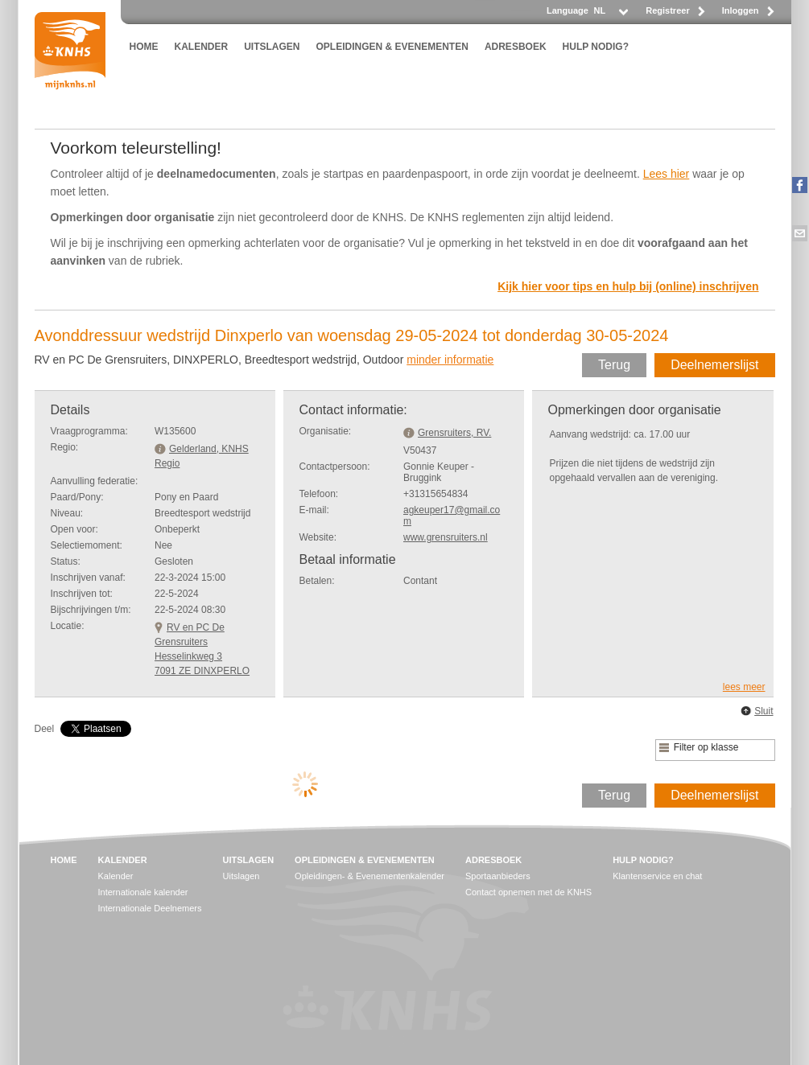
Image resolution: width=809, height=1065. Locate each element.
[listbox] (610, 15)
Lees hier (666, 173)
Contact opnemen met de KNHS (528, 892)
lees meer (744, 687)
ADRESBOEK (516, 46)
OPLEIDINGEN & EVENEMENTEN (392, 46)
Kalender (116, 876)
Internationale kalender (143, 892)
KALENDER (202, 46)
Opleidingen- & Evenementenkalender (369, 876)
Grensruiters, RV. (454, 432)
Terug (614, 365)
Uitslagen (241, 876)
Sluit (763, 711)
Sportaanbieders (497, 876)
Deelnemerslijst (714, 365)
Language (567, 10)
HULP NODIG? (596, 46)
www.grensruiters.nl (445, 537)
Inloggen (740, 10)
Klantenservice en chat (657, 876)
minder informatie (450, 359)
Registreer (667, 10)
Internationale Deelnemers (150, 908)
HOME (144, 46)
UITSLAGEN (271, 46)
